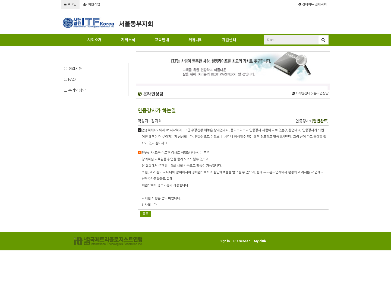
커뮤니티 (195, 40)
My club (260, 241)
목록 (146, 214)
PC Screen (241, 241)
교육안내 (162, 40)
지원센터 (229, 40)
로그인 (70, 4)
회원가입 (91, 4)
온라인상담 (75, 90)
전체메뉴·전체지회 (312, 4)
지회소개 (94, 40)
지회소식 (128, 40)
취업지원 (73, 69)
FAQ (70, 79)
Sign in (224, 241)
